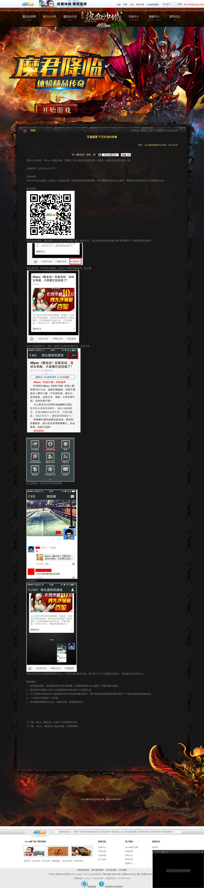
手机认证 (129, 855)
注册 (119, 4)
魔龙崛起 (56, 861)
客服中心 (129, 863)
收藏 (179, 5)
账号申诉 (129, 859)
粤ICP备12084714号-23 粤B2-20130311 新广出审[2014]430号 (129, 874)
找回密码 (129, 851)
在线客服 (102, 855)
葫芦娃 (27, 861)
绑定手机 (140, 4)
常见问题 (102, 851)
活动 (151, 130)
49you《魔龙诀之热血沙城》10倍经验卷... (57, 726)
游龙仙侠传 (68, 861)
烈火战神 (36, 861)
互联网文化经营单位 (110, 886)
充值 (132, 4)
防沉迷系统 (111, 870)
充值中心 (102, 847)
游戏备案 (88, 886)
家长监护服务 (98, 870)
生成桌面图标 (153, 4)
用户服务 (123, 870)
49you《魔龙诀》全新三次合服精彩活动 (56, 722)
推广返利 (102, 859)
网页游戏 (42, 841)
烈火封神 (46, 861)
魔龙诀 (144, 130)
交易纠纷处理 (83, 870)
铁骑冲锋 (79, 861)
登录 (125, 4)
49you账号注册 (131, 847)
